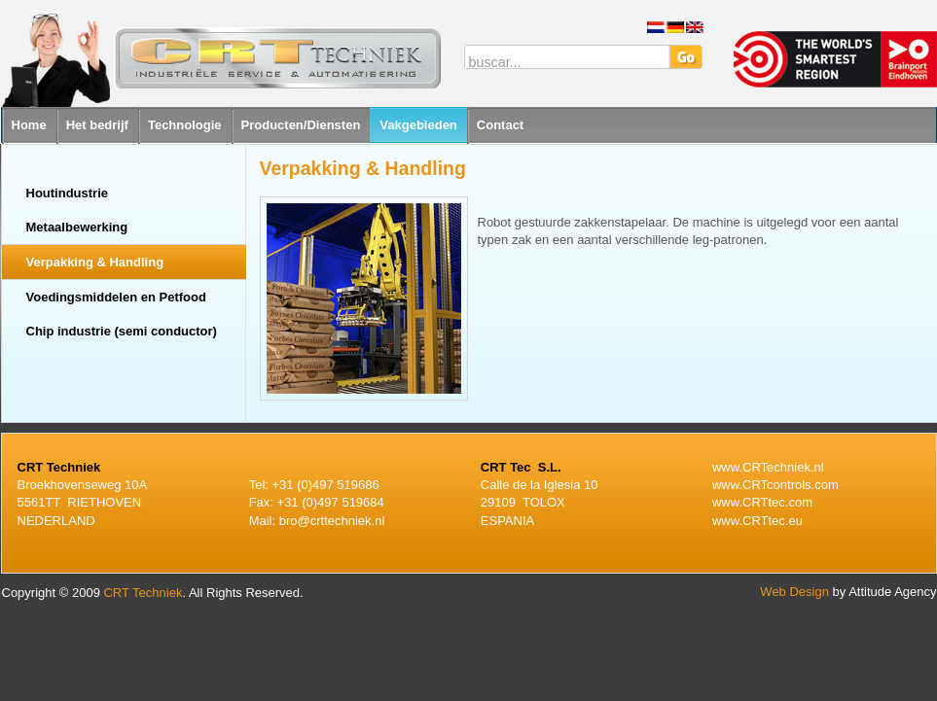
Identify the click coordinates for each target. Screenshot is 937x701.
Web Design (794, 591)
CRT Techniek (142, 592)
